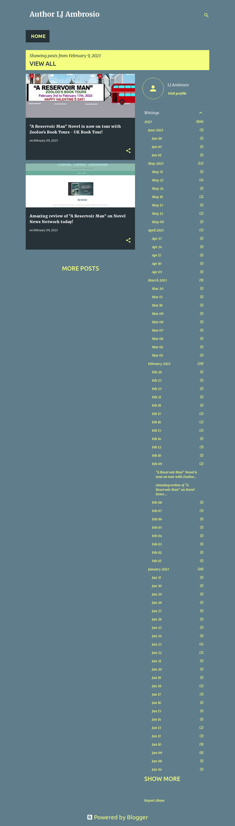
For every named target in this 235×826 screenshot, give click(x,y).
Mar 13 (157, 297)
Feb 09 (157, 464)
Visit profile (177, 93)
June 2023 (155, 130)
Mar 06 (157, 339)
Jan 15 (156, 711)
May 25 (158, 180)
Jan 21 (156, 661)
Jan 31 (156, 577)
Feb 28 (157, 372)
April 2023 (156, 230)
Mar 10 (157, 305)
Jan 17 (156, 694)
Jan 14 (156, 719)
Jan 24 (157, 636)
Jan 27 (157, 611)
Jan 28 (157, 602)
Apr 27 (157, 238)
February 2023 (159, 364)
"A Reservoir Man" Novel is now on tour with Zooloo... (176, 474)
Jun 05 (157, 147)
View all (43, 63)
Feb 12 (156, 447)
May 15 (157, 205)
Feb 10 (156, 455)
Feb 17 (156, 414)
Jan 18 (156, 686)
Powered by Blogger (117, 817)
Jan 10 (156, 744)
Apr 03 (157, 272)
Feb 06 (157, 519)
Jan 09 (157, 753)
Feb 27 (157, 380)
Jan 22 (157, 653)
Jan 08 (157, 761)
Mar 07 (157, 330)
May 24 (158, 188)
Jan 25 (157, 628)
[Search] (206, 15)
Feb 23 (156, 389)
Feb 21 (156, 397)
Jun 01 (156, 155)
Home (38, 36)
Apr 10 (156, 264)
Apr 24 (157, 247)
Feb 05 (157, 527)
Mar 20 (157, 289)
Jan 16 (156, 703)
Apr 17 (156, 255)
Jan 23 (156, 644)
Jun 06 (157, 138)
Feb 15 (156, 430)
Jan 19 (156, 678)
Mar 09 (157, 314)
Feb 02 (157, 552)
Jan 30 (157, 586)
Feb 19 (156, 405)
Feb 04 (157, 536)
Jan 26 (157, 619)
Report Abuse (154, 800)
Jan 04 (157, 769)
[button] (128, 151)
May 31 (157, 172)
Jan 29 (157, 594)
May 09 (158, 222)
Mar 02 (157, 347)
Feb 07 (157, 511)
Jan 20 (157, 669)
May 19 (157, 197)
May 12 (157, 213)
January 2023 (158, 569)
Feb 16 (156, 422)
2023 (148, 122)
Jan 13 (156, 728)
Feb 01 (156, 561)
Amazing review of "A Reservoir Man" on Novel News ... (175, 489)
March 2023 (157, 280)
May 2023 (155, 163)
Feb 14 (156, 439)
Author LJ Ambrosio (65, 14)
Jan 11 (156, 736)
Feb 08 (157, 502)
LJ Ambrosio (178, 84)
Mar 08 (157, 322)
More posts (80, 268)
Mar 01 (157, 355)
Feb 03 (157, 544)
